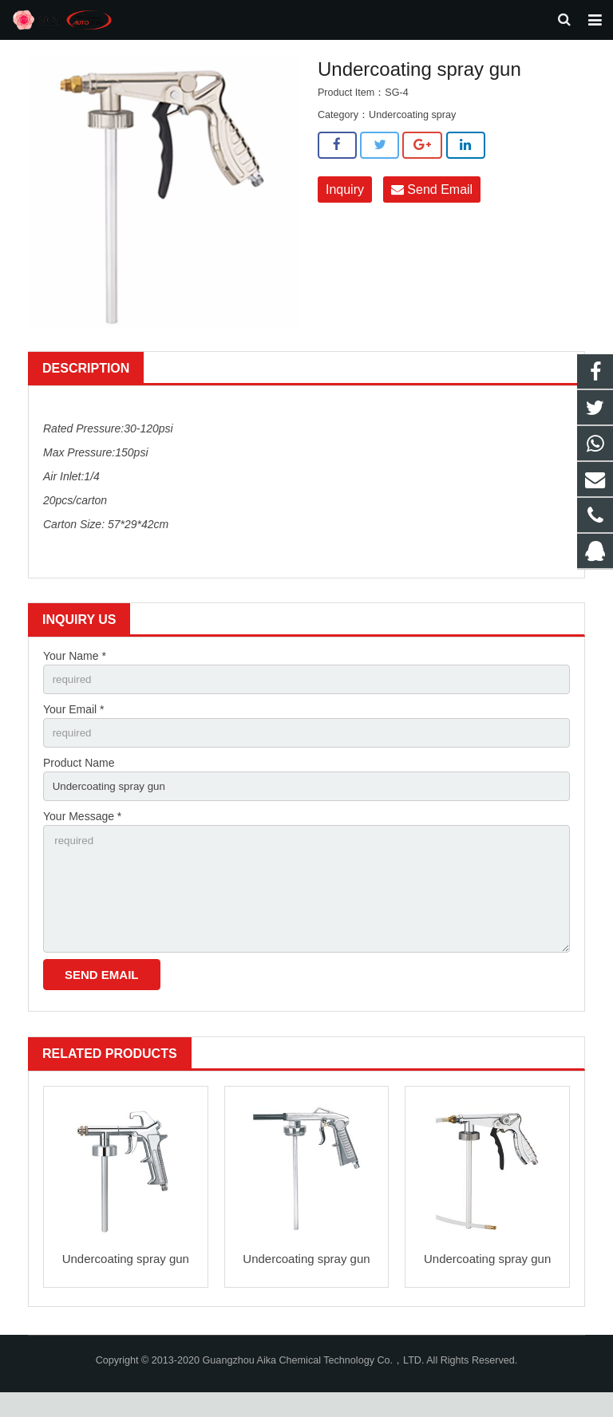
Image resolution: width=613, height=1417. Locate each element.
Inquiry (345, 203)
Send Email (432, 203)
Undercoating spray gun (125, 1284)
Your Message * (82, 835)
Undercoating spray (412, 128)
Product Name (78, 779)
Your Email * (74, 724)
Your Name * (74, 669)
